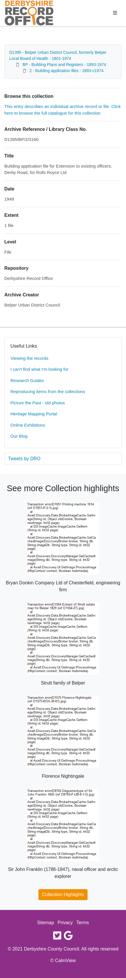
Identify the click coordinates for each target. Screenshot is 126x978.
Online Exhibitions (27, 425)
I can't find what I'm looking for (39, 369)
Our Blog (18, 436)
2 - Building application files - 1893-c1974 (66, 70)
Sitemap (45, 922)
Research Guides (27, 380)
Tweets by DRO (24, 458)
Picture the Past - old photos (37, 402)
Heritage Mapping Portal (33, 413)
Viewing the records (29, 358)
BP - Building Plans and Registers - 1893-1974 (64, 64)
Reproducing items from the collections (47, 391)
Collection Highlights (63, 894)
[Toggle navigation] (115, 13)
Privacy (65, 922)
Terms (82, 922)
